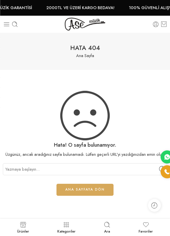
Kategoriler (66, 227)
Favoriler (146, 227)
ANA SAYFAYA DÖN (85, 189)
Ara (107, 227)
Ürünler (23, 227)
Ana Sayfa (85, 56)
